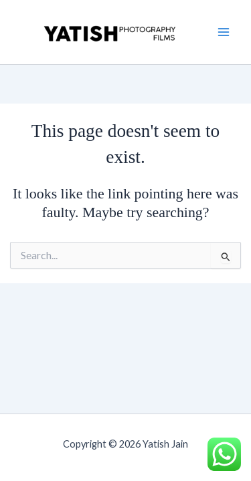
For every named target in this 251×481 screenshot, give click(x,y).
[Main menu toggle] (224, 32)
